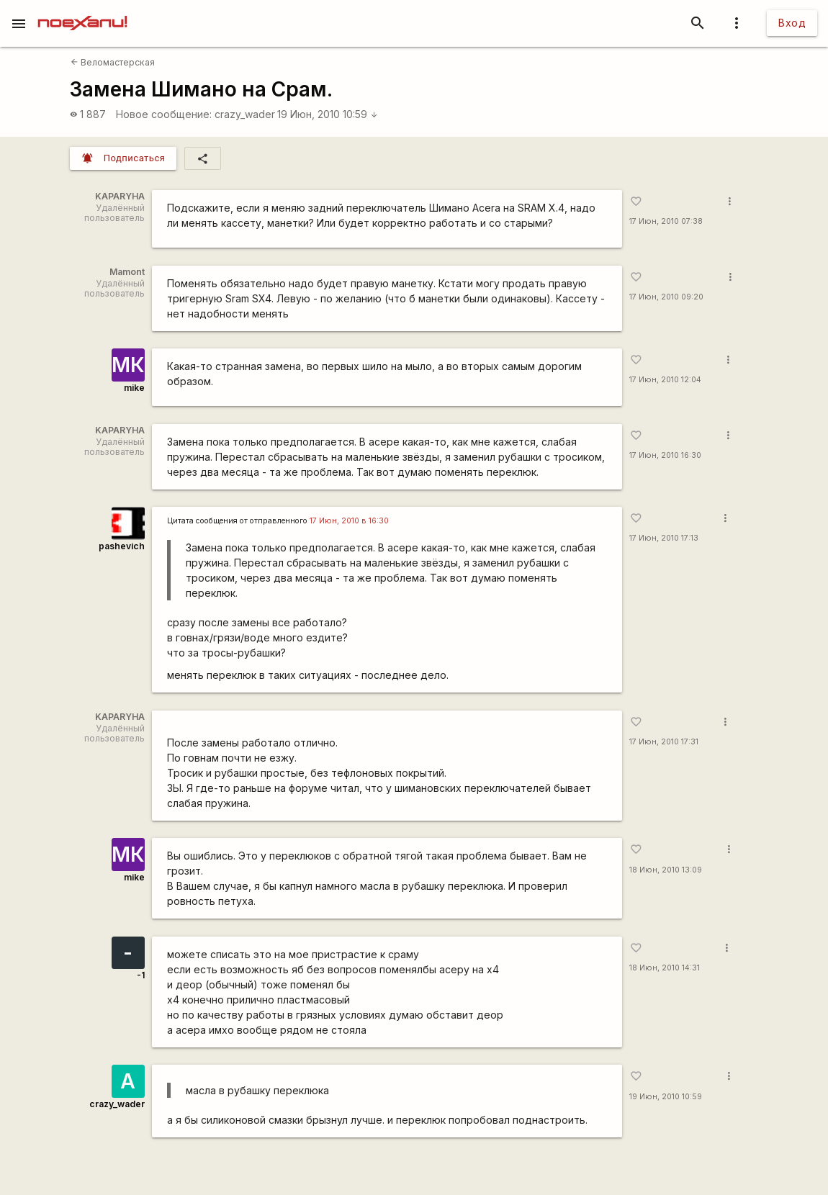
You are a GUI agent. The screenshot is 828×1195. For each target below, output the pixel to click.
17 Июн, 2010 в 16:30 (349, 521)
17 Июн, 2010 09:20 (666, 297)
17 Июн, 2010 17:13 (663, 538)
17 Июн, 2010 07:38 (666, 221)
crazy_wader (245, 114)
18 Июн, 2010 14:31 (664, 968)
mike (134, 387)
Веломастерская (113, 62)
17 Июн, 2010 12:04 (665, 379)
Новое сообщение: (164, 114)
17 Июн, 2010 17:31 (663, 742)
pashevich (122, 546)
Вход (792, 23)
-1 (141, 975)
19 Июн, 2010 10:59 (327, 114)
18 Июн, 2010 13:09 (665, 870)
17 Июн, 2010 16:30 (665, 455)
